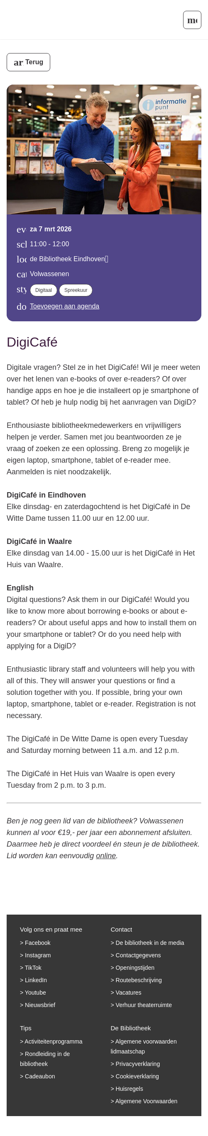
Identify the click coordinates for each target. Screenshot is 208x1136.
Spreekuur (75, 290)
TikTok (33, 967)
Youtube (35, 992)
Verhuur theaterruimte (144, 1005)
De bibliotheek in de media (150, 942)
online (106, 856)
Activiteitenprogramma (53, 1041)
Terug (34, 62)
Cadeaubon (40, 1076)
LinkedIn (36, 980)
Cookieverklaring (137, 1076)
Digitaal (43, 290)
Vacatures (129, 992)
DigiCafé (32, 342)
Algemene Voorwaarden (146, 1101)
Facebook (37, 942)
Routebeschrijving (139, 980)
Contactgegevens (138, 955)
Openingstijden (135, 967)
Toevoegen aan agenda (64, 306)
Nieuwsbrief (40, 1005)
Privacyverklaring (138, 1064)
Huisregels (129, 1088)
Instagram (38, 955)
